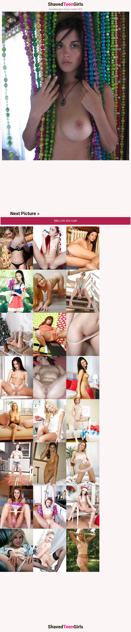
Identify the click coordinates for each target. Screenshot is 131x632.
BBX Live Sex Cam (65, 220)
